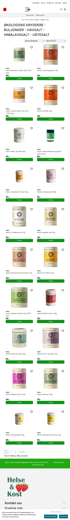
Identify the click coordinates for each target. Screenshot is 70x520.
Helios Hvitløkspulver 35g (15, 232)
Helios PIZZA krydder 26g (16, 354)
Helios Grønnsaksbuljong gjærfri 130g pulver (49, 152)
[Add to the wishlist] (31, 47)
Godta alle (63, 516)
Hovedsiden (35, 3)
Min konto (58, 3)
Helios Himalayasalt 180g (46, 192)
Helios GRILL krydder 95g (15, 151)
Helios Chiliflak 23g (44, 111)
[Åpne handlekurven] (65, 9)
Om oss (43, 3)
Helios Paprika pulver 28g (47, 313)
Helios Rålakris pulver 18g (15, 394)
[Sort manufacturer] (34, 41)
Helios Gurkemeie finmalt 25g (17, 192)
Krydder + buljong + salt (41, 19)
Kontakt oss (50, 3)
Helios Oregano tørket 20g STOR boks (18, 314)
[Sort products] (55, 41)
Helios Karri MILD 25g (45, 273)
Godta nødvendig (50, 516)
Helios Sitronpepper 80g (15, 435)
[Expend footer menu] (64, 508)
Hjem (23, 19)
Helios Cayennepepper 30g (47, 70)
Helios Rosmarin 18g (44, 394)
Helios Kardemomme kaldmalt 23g (19, 273)
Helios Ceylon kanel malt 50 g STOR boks (17, 112)
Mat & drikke (29, 19)
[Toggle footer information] (64, 503)
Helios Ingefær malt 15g (46, 232)
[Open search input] (61, 9)
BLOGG (65, 3)
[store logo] (28, 9)
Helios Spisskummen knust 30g (49, 435)
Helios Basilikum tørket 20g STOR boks (18, 71)
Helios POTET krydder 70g (47, 354)
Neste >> (23, 452)
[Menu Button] (4, 9)
